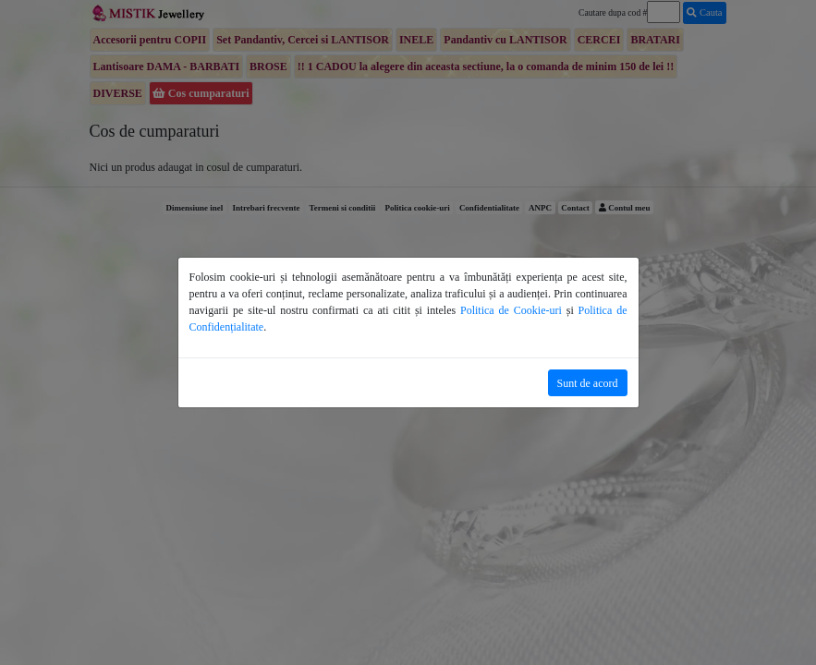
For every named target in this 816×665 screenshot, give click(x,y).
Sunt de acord (587, 383)
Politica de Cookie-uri (511, 310)
